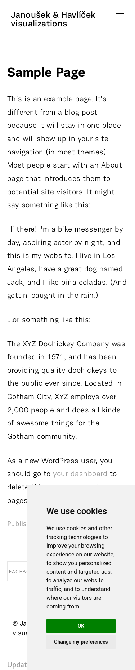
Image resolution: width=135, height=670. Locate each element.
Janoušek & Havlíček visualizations (53, 19)
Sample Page (46, 73)
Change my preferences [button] (81, 642)
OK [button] (81, 626)
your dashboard (80, 474)
